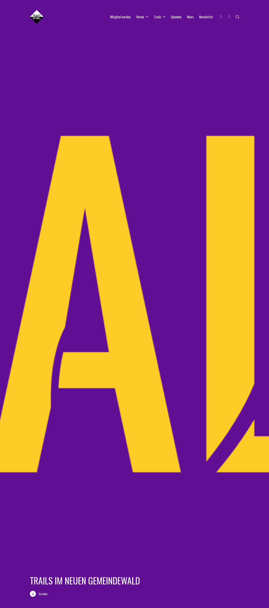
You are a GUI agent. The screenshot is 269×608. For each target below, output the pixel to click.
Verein (140, 17)
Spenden (176, 17)
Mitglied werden (120, 17)
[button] (237, 16)
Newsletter (206, 17)
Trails (157, 17)
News (190, 17)
